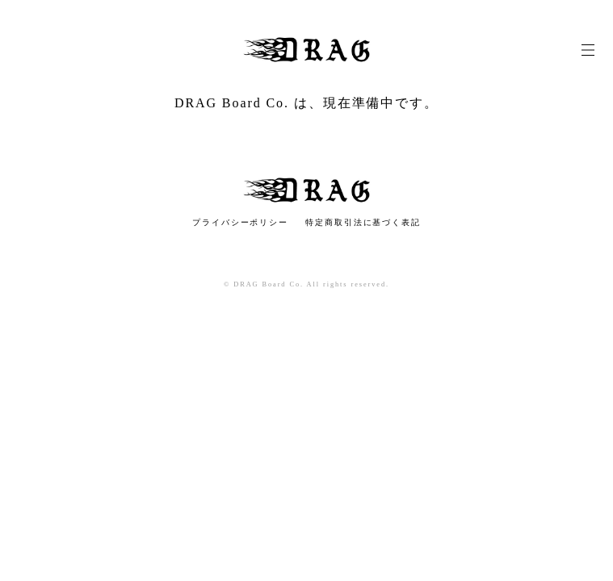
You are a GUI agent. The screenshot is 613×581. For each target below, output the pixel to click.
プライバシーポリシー (240, 222)
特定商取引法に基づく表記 (363, 222)
